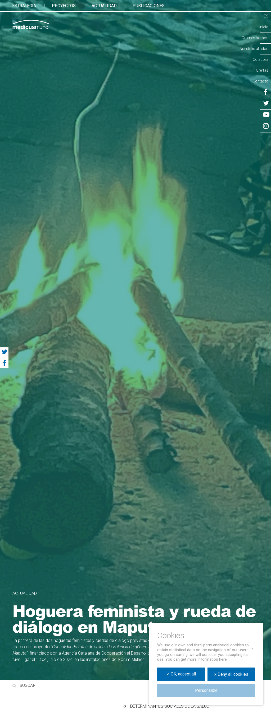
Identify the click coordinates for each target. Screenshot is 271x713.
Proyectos (64, 5)
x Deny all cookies (231, 674)
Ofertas (262, 70)
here (223, 659)
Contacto (260, 81)
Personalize (206, 690)
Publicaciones (149, 5)
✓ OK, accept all (181, 674)
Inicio (263, 27)
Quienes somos (255, 38)
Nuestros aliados (254, 49)
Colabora (260, 59)
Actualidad (104, 5)
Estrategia (24, 5)
